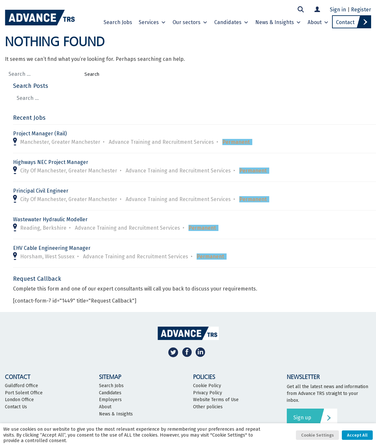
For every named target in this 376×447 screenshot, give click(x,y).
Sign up (302, 417)
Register (361, 10)
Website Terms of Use (216, 399)
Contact (345, 22)
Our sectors (190, 22)
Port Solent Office (24, 393)
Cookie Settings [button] (317, 435)
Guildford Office (21, 385)
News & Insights (278, 22)
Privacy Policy (207, 393)
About (318, 22)
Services (152, 22)
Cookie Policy (207, 385)
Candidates (231, 22)
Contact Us (16, 407)
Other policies (208, 407)
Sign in (338, 10)
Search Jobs (118, 22)
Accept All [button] (357, 435)
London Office (19, 399)
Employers (110, 399)
